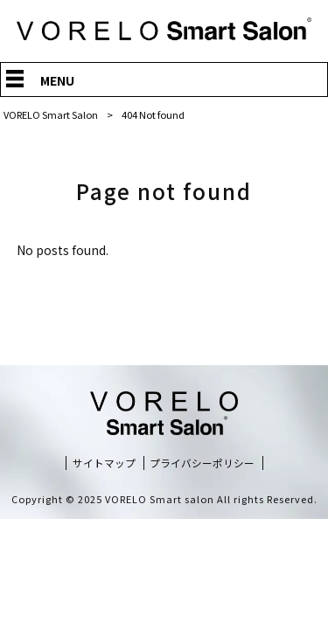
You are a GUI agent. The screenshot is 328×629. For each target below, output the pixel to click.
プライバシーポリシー (202, 463)
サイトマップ (104, 463)
